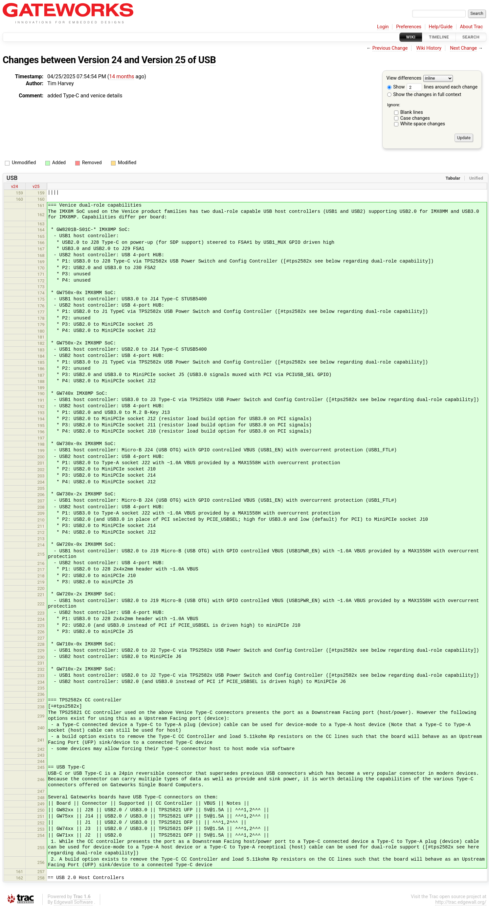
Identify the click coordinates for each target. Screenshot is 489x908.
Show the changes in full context (424, 94)
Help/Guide (441, 27)
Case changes (415, 118)
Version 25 (164, 59)
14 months (121, 76)
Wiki (411, 37)
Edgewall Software (73, 902)
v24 (14, 186)
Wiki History (428, 48)
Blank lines (411, 112)
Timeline (439, 37)
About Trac (471, 27)
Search (470, 37)
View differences (404, 78)
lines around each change (442, 87)
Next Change (463, 48)
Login (383, 27)
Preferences (408, 27)
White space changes (422, 124)
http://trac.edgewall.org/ (460, 902)
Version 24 (100, 59)
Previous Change (390, 48)
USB (207, 59)
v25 (36, 186)
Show (396, 87)
